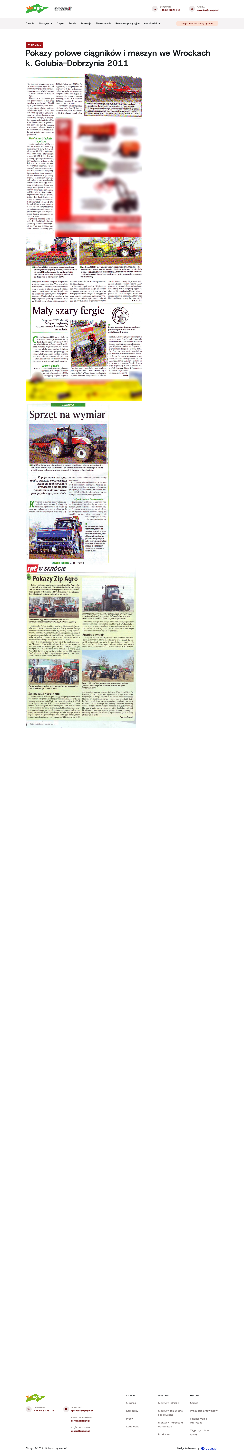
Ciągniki (131, 1403)
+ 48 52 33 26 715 (170, 10)
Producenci (165, 1434)
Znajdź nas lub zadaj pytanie (197, 23)
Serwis (72, 23)
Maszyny (44, 23)
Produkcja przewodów (204, 1411)
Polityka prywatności (56, 1448)
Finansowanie (103, 23)
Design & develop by (197, 1448)
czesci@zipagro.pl (80, 1430)
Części (60, 23)
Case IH (30, 23)
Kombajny (132, 1411)
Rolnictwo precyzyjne (127, 23)
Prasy (129, 1418)
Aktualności (150, 23)
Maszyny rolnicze (168, 1403)
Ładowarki (132, 1426)
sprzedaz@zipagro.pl (207, 10)
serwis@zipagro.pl (80, 1420)
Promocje (86, 23)
